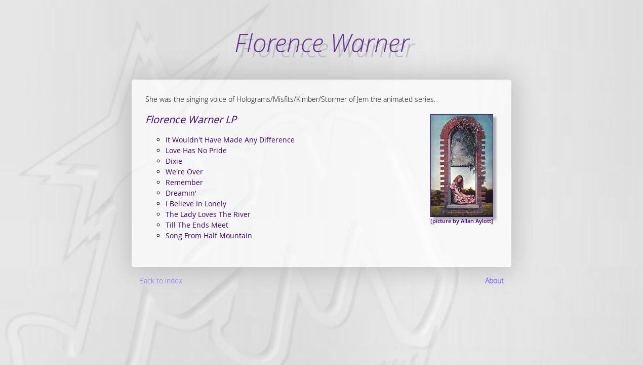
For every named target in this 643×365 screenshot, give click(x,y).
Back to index (160, 280)
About (494, 280)
